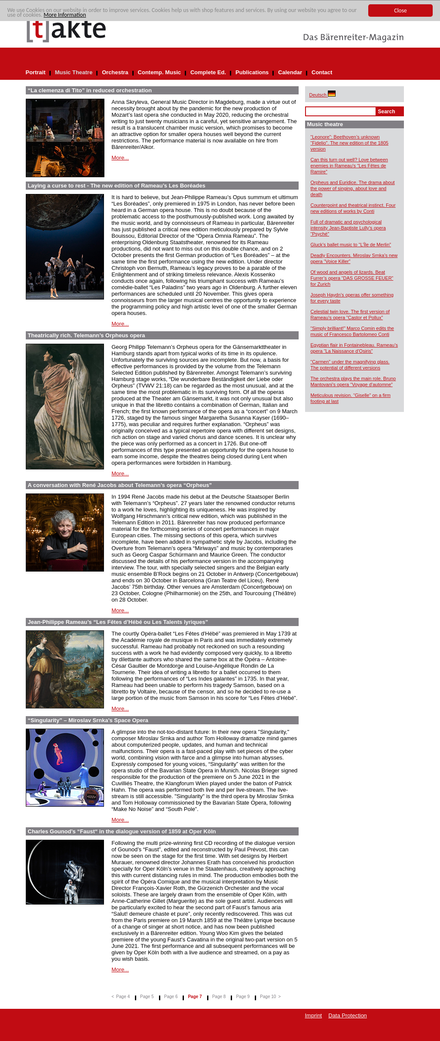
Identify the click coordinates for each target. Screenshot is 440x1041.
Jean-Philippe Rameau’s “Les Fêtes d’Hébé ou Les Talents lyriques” (118, 622)
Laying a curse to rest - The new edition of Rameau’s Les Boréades (116, 185)
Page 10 (268, 996)
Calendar (290, 72)
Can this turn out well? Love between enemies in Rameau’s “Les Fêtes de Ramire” (349, 165)
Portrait (36, 72)
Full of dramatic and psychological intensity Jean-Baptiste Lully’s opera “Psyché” (348, 227)
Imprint (313, 1015)
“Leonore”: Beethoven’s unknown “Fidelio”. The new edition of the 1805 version (349, 142)
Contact (322, 72)
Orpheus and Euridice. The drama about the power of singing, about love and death (353, 188)
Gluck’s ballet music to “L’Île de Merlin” (351, 244)
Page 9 (243, 996)
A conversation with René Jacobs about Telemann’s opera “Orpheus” (120, 485)
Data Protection (347, 1015)
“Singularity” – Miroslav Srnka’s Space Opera (88, 720)
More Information (65, 15)
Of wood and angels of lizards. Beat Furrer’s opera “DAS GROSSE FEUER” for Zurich (352, 278)
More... (120, 157)
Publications (252, 72)
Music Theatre (73, 72)
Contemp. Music (159, 72)
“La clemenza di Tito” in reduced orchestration (90, 90)
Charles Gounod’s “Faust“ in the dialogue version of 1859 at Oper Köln (122, 831)
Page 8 (219, 996)
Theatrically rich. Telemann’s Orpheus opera (86, 335)
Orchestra (115, 72)
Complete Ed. (208, 72)
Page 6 (171, 996)
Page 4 (123, 996)
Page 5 (147, 996)
